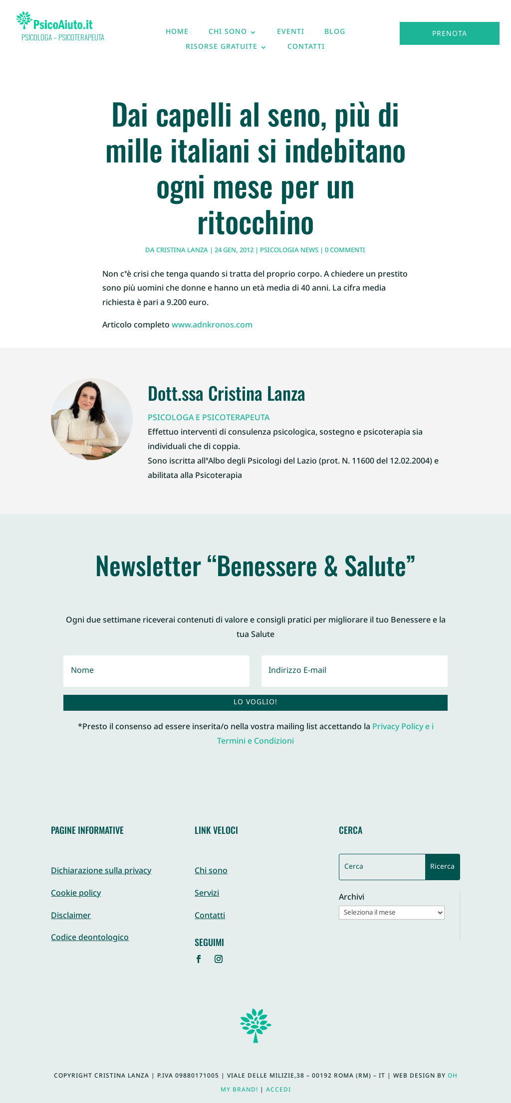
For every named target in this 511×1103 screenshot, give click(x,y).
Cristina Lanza (182, 251)
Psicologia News (289, 251)
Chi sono (228, 34)
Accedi (278, 1090)
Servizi (207, 894)
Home (177, 34)
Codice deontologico (90, 938)
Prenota (449, 34)
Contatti (306, 49)
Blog (334, 34)
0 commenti (345, 251)
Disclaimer (71, 916)
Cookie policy (76, 894)
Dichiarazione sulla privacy (101, 871)
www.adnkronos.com (212, 325)
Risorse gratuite (221, 49)
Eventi (290, 34)
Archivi (351, 898)
